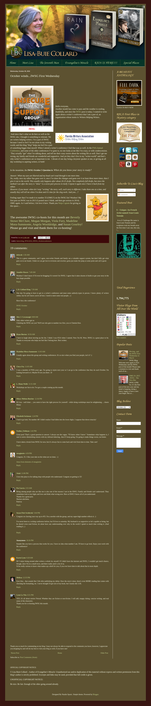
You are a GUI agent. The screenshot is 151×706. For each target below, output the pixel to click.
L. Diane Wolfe (22, 384)
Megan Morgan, (41, 221)
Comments (123, 195)
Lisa (19, 237)
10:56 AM (31, 334)
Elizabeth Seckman (23, 416)
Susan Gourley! (73, 224)
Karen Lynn (21, 558)
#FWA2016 (28, 241)
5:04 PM (37, 513)
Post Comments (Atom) (28, 657)
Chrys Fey (20, 367)
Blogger (95, 694)
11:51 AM (32, 384)
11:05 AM (28, 367)
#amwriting (20, 241)
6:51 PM (30, 595)
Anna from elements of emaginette (28, 462)
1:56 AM (26, 255)
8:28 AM (29, 558)
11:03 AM (41, 352)
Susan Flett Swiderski (24, 513)
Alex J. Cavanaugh (23, 317)
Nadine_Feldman (23, 431)
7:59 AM (34, 290)
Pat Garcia (20, 488)
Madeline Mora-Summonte (26, 352)
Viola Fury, (58, 221)
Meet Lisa (27, 63)
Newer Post (15, 653)
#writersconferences (45, 241)
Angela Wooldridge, (45, 224)
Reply (18, 264)
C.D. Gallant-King (23, 290)
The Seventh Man (49, 63)
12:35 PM (26, 578)
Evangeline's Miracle (76, 63)
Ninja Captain (64, 203)
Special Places (131, 63)
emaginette (20, 453)
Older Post (104, 653)
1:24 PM (35, 416)
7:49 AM (32, 272)
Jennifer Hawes (22, 272)
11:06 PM (24, 473)
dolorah (19, 255)
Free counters (121, 338)
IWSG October (21, 306)
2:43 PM (33, 431)
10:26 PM (30, 540)
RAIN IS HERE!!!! (105, 63)
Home (12, 63)
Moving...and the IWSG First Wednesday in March (134, 355)
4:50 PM (28, 453)
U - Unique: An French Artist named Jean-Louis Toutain (127, 213)
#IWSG (35, 241)
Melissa (19, 578)
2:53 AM (28, 488)
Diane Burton (21, 334)
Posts (121, 190)
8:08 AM (35, 317)
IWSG (78, 112)
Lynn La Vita (21, 595)
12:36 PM (38, 399)
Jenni (18, 473)
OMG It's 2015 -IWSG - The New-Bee (134, 378)
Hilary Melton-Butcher (25, 399)
